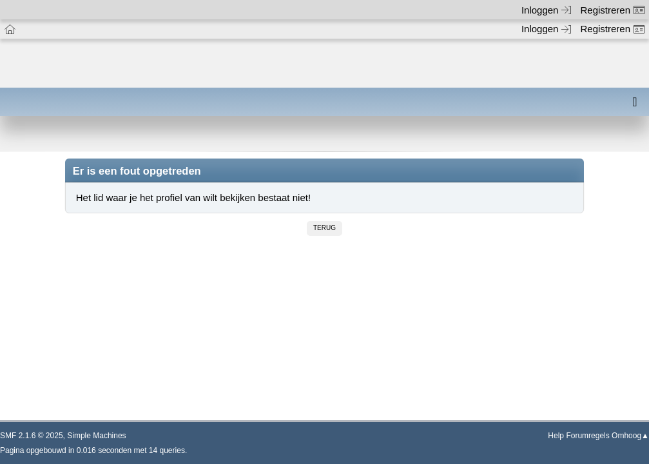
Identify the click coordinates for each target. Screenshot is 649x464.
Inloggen (546, 10)
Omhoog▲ (630, 435)
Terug (324, 227)
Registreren (612, 10)
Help (556, 435)
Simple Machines (96, 435)
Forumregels (587, 435)
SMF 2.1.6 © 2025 (31, 435)
